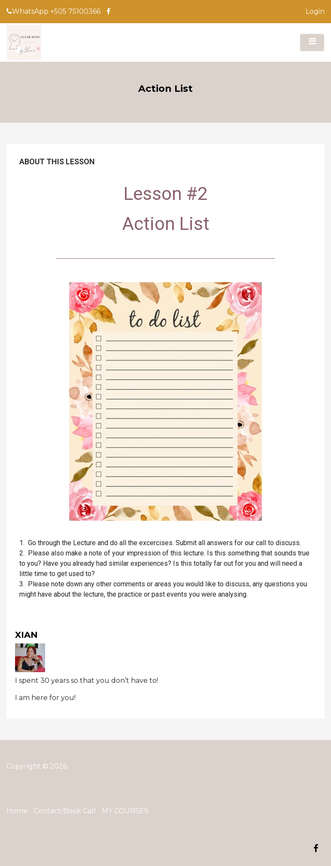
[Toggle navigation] (312, 42)
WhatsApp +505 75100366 (53, 11)
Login (315, 11)
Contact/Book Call (64, 811)
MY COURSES (125, 811)
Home (16, 811)
